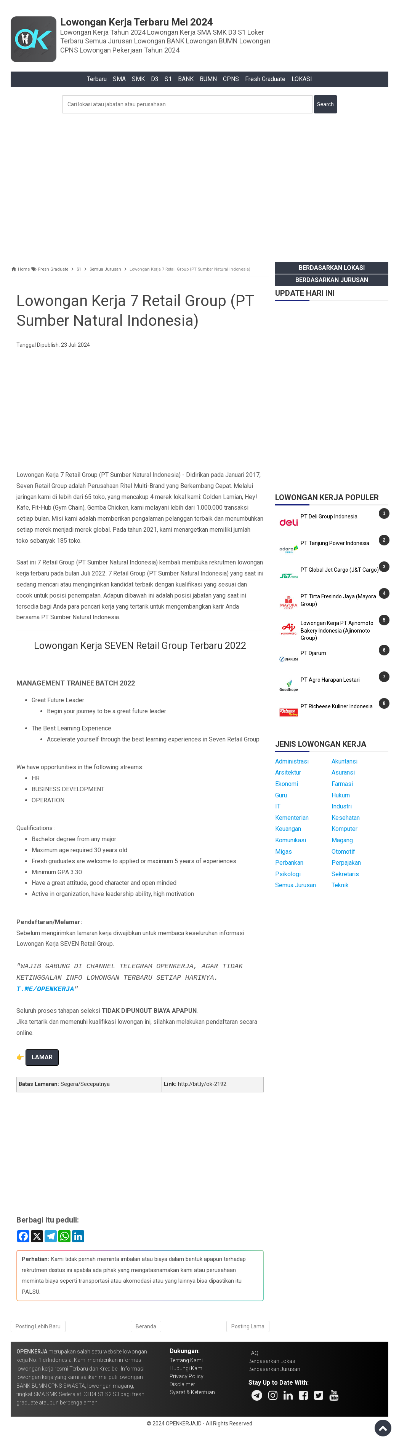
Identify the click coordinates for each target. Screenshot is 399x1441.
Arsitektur (288, 772)
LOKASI (302, 79)
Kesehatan (346, 817)
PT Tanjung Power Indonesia (335, 543)
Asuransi (343, 772)
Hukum (341, 795)
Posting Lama (247, 1326)
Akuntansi (344, 761)
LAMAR (42, 1057)
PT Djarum (313, 653)
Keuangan (288, 828)
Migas (283, 851)
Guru (281, 795)
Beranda (146, 1326)
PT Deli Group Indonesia (329, 516)
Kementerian (292, 817)
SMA (119, 79)
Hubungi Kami (187, 1368)
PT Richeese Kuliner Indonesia (337, 706)
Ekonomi (286, 783)
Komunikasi (290, 840)
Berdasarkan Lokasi (332, 267)
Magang (342, 840)
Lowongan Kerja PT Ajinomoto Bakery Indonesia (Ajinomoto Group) (337, 630)
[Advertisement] (199, 185)
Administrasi (292, 761)
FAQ (253, 1353)
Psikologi (288, 874)
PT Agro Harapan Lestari (330, 680)
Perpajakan (346, 862)
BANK (186, 79)
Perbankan (289, 862)
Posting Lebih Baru (38, 1326)
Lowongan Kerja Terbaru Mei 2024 (136, 22)
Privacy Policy (187, 1376)
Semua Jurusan (295, 885)
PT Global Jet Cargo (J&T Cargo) (340, 570)
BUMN (208, 79)
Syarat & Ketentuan (192, 1392)
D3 (155, 79)
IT (277, 806)
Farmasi (342, 783)
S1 (168, 79)
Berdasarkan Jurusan (331, 280)
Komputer (344, 828)
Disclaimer (182, 1384)
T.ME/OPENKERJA (45, 989)
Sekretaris (345, 874)
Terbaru (97, 79)
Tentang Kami (186, 1360)
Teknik (340, 885)
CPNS (231, 79)
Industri (342, 806)
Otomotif (343, 851)
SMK (138, 79)
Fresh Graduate (265, 79)
